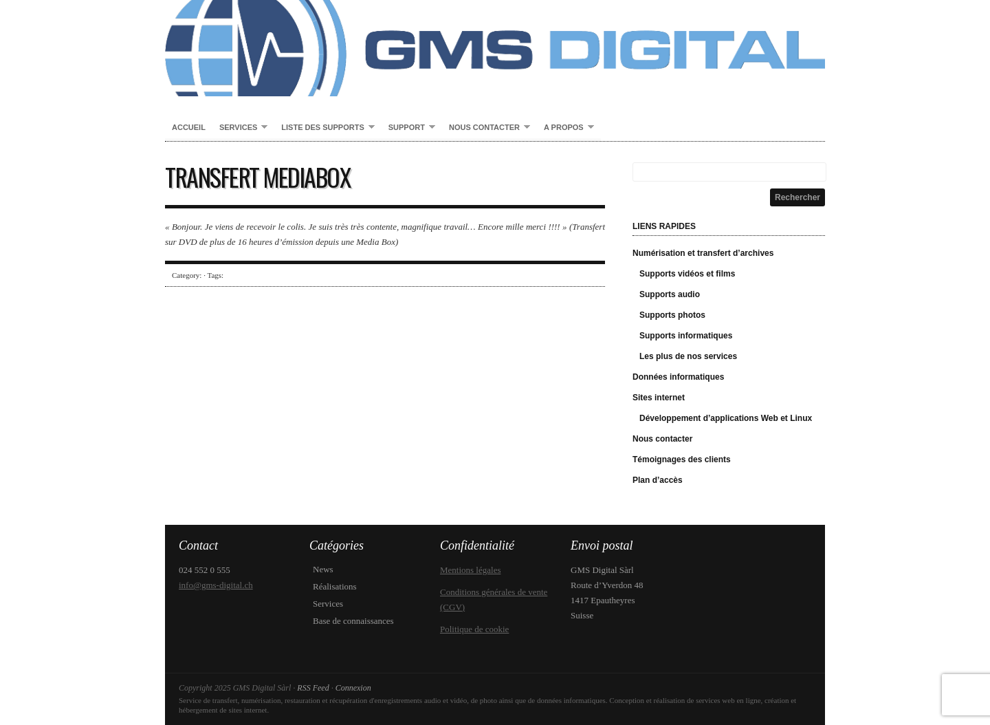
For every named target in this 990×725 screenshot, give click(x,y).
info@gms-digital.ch (216, 585)
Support (408, 128)
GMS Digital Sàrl (495, 48)
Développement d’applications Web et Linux (725, 418)
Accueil (189, 127)
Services (239, 128)
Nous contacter (486, 128)
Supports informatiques (685, 335)
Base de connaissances (353, 621)
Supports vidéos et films (687, 274)
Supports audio (669, 294)
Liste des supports (324, 128)
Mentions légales (470, 570)
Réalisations (335, 586)
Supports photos (672, 315)
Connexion (353, 688)
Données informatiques (678, 377)
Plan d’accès (657, 480)
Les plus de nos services (688, 356)
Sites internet (658, 397)
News (323, 569)
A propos (565, 128)
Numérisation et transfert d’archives (702, 253)
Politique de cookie (474, 629)
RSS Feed (313, 688)
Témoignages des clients (681, 459)
